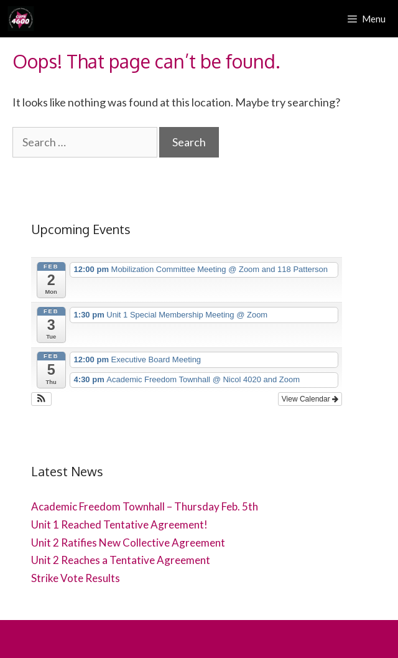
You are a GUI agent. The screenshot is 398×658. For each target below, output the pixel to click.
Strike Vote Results (75, 578)
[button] (41, 399)
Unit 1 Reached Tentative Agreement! (119, 524)
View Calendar (310, 399)
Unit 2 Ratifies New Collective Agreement (128, 542)
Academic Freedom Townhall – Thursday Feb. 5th (144, 506)
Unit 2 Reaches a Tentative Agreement (120, 559)
